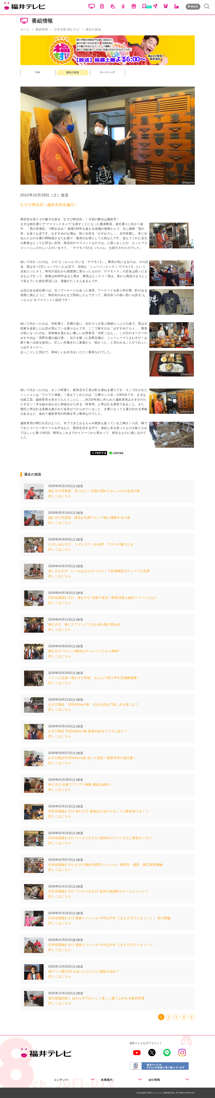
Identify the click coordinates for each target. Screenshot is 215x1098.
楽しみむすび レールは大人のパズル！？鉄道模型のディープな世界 (99, 571)
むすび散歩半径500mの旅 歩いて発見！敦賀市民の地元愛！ (92, 758)
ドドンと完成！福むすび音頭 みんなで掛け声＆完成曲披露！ (94, 678)
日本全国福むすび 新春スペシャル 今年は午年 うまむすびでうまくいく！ (102, 945)
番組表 (193, 6)
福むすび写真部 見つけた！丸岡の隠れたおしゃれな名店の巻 (94, 491)
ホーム (25, 29)
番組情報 (41, 29)
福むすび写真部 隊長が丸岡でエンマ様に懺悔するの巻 (89, 517)
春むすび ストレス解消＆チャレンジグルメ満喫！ (85, 651)
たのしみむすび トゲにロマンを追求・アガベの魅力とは (91, 544)
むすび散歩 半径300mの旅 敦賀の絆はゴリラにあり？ (88, 731)
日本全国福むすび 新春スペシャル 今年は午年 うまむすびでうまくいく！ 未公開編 (109, 918)
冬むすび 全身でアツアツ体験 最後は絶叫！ (80, 784)
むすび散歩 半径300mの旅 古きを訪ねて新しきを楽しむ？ (93, 704)
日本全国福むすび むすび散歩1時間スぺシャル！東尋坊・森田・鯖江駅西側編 (105, 864)
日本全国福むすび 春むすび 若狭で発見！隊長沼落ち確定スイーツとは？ (103, 598)
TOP (37, 72)
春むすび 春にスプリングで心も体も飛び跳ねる (84, 624)
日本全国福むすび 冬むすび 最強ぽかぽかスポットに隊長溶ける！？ (98, 811)
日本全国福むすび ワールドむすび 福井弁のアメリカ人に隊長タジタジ (100, 838)
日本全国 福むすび (67, 29)
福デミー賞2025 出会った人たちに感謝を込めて (83, 971)
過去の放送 (72, 72)
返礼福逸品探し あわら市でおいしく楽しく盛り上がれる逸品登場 (96, 998)
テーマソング (107, 72)
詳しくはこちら (59, 496)
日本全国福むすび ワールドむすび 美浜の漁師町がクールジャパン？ (98, 891)
